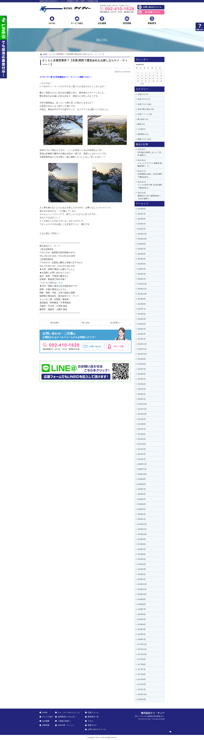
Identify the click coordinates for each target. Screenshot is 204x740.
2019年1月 (142, 579)
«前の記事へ (55, 323)
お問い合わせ (95, 346)
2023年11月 (142, 289)
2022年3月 (142, 389)
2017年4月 (142, 679)
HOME (52, 23)
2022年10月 (142, 354)
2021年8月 (142, 424)
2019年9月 (142, 539)
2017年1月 (142, 689)
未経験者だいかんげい (67, 717)
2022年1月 (142, 399)
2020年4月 (142, 504)
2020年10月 (142, 474)
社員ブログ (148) (144, 104)
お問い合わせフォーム (152, 7)
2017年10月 (142, 654)
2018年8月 (142, 604)
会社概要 (102, 23)
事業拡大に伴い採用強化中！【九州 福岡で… (150, 195)
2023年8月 (142, 304)
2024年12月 (142, 234)
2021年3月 (142, 449)
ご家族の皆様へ (64, 721)
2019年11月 (142, 529)
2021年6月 (142, 434)
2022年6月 (142, 374)
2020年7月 (142, 489)
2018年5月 (142, 619)
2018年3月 (142, 629)
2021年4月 (142, 444)
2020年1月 (142, 519)
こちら (59, 283)
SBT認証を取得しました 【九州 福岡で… (150, 152)
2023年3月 (142, 329)
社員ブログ (119, 72)
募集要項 (152, 23)
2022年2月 (142, 394)
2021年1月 (142, 459)
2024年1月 (142, 279)
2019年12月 (142, 524)
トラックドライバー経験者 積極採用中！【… (150, 163)
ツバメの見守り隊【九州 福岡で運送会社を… (150, 185)
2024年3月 (142, 269)
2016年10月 (142, 694)
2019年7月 (142, 549)
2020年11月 (142, 469)
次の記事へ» (115, 323)
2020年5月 (142, 499)
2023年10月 (142, 294)
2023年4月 (142, 324)
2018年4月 (142, 624)
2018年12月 (142, 584)
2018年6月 (142, 614)
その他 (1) (142, 129)
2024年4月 (142, 264)
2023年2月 (142, 334)
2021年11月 (142, 409)
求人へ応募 (119, 346)
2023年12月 (142, 284)
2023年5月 (142, 319)
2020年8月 (142, 484)
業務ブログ (92, 725)
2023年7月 (142, 309)
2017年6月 (142, 674)
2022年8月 (142, 364)
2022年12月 (142, 344)
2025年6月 (142, 219)
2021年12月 (142, 404)
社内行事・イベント (66, 725)
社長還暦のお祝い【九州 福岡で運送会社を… (150, 174)
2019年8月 (142, 544)
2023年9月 (142, 299)
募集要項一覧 (93, 717)
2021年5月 (142, 439)
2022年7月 (142, 369)
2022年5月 (142, 379)
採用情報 (127, 23)
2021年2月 (142, 454)
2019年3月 (142, 569)
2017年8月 (142, 664)
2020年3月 (142, 509)
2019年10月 (142, 534)
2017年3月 (142, 684)
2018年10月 (142, 594)
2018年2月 (142, 634)
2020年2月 (142, 514)
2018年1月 (142, 639)
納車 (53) (141, 124)
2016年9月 (142, 699)
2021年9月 (142, 419)
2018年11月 (142, 589)
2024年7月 (142, 249)
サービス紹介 (77, 23)
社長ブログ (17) (144, 99)
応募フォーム (93, 713)
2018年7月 (142, 609)
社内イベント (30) (145, 114)
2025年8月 (142, 209)
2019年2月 (142, 574)
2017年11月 (142, 649)
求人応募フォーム (152, 12)
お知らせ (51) (143, 94)
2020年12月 (142, 464)
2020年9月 (142, 479)
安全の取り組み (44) (146, 109)
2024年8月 (142, 244)
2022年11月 (142, 349)
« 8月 (142, 84)
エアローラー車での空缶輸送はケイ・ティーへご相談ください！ (66, 77)
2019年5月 (142, 559)
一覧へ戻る (85, 323)
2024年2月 (142, 274)
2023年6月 (142, 314)
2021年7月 (142, 429)
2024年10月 (142, 239)
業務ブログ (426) (144, 139)
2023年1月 (142, 339)
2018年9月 (142, 599)
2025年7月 (142, 214)
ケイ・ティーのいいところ (69, 713)
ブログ (90, 721)
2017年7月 (142, 669)
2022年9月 (142, 359)
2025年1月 (142, 229)
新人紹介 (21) (143, 119)
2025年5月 (142, 224)
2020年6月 (142, 494)
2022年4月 (142, 384)
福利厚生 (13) (143, 134)
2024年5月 (142, 259)
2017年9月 (142, 659)
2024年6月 (142, 254)
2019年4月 (142, 564)
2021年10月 (142, 414)
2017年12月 (142, 644)
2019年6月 (142, 554)
